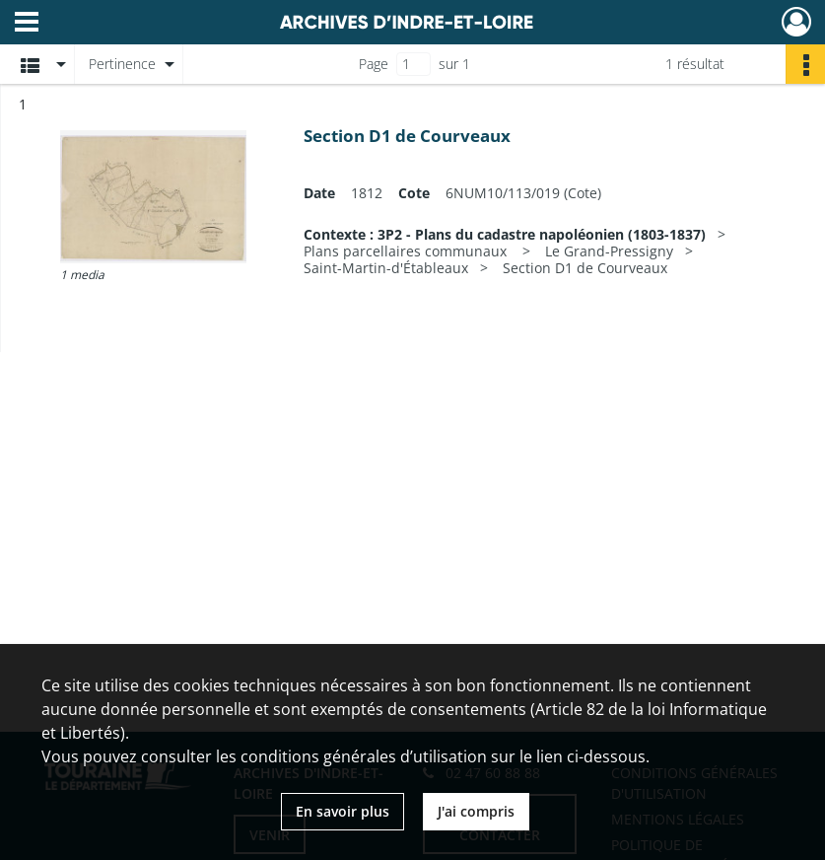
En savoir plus (342, 811)
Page (373, 63)
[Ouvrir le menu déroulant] (26, 24)
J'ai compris (476, 811)
